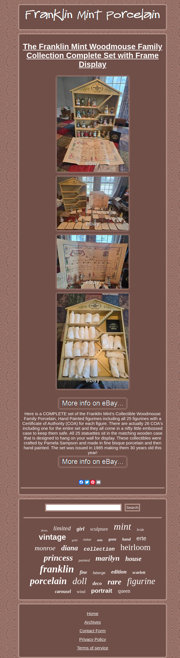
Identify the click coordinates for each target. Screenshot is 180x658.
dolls (99, 540)
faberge (99, 573)
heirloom (136, 547)
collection (99, 549)
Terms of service (92, 647)
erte (141, 538)
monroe (45, 548)
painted (84, 560)
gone (113, 539)
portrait (101, 590)
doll (80, 581)
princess (58, 557)
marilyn (108, 558)
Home (92, 613)
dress (44, 530)
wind (81, 591)
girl (80, 529)
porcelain (48, 581)
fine (83, 572)
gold (75, 540)
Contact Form (93, 630)
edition (119, 572)
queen (124, 591)
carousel (63, 591)
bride (140, 530)
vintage (52, 537)
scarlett (138, 572)
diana (69, 548)
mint (122, 526)
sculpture (99, 529)
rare (114, 581)
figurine (141, 581)
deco (97, 583)
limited (62, 528)
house (133, 558)
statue (87, 539)
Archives (92, 622)
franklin (57, 569)
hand (126, 539)
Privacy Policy (92, 639)
